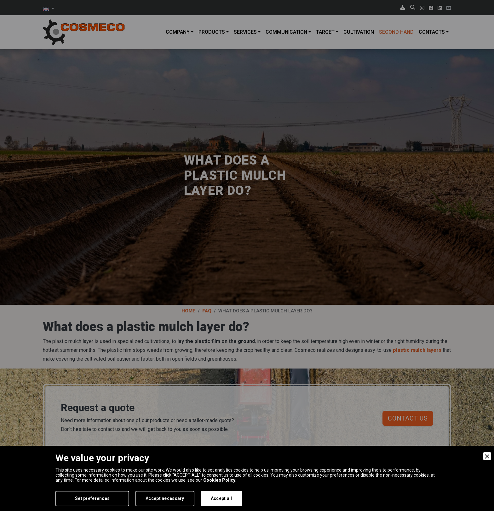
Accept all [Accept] (221, 498)
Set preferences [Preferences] (92, 498)
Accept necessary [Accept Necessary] (165, 498)
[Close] (487, 456)
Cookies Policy (219, 480)
